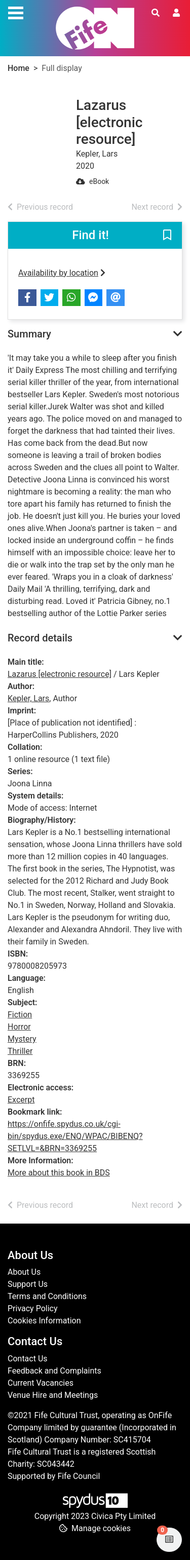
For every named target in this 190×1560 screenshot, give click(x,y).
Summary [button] (29, 334)
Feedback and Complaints (54, 1371)
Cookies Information (44, 1320)
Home (18, 68)
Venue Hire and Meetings (53, 1395)
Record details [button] (40, 638)
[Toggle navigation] (15, 11)
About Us (24, 1272)
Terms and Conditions (47, 1296)
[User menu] (176, 13)
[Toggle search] (155, 13)
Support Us (28, 1284)
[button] (167, 235)
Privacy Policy (33, 1308)
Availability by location (61, 273)
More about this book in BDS (59, 1172)
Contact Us (28, 1358)
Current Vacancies (40, 1383)
